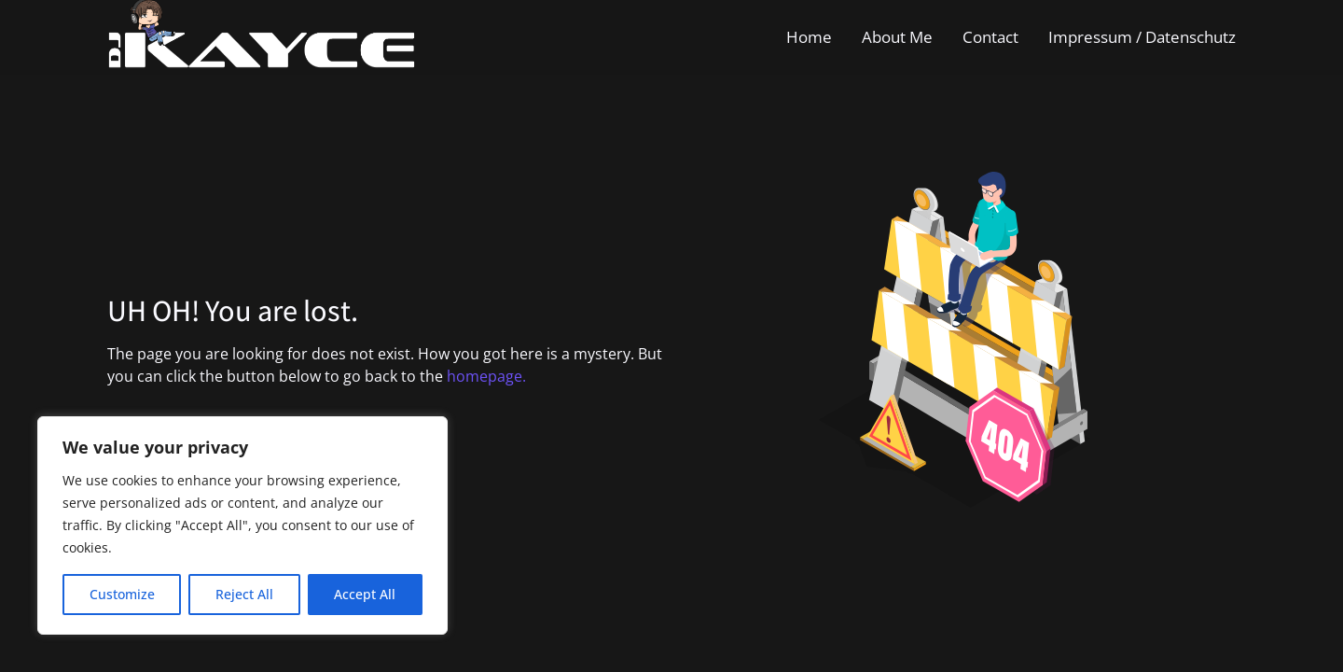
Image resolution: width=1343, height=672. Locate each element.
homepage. (486, 376)
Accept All (364, 594)
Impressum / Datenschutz (1142, 37)
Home (809, 37)
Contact (990, 37)
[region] (242, 525)
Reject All (244, 594)
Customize (122, 594)
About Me (897, 37)
